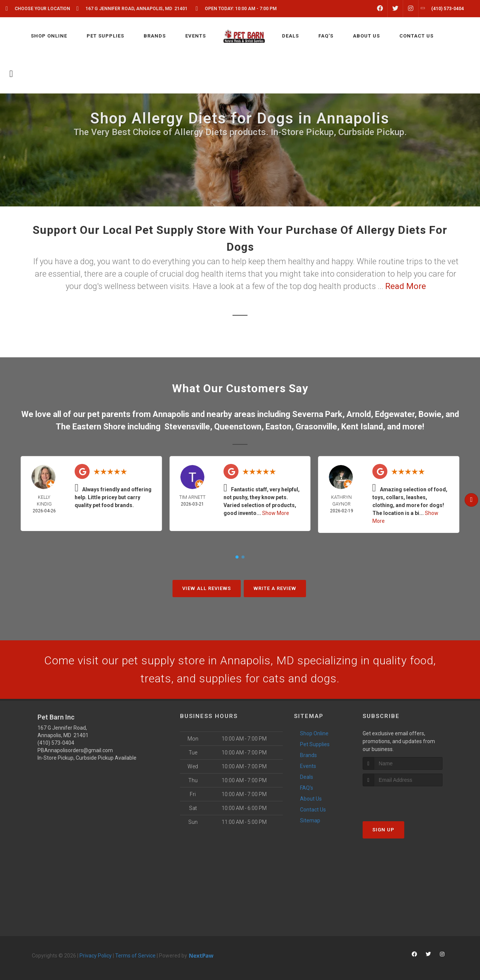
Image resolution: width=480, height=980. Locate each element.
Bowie (429, 414)
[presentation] (402, 800)
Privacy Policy (96, 956)
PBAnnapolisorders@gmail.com (75, 750)
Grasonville (316, 426)
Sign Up (383, 829)
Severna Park (317, 414)
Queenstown (237, 426)
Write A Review (275, 588)
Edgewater (394, 414)
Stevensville (187, 426)
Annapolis (171, 414)
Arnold (358, 414)
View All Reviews (206, 588)
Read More (405, 286)
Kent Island (362, 426)
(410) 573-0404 (56, 743)
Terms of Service (135, 956)
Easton (278, 426)
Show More (275, 513)
